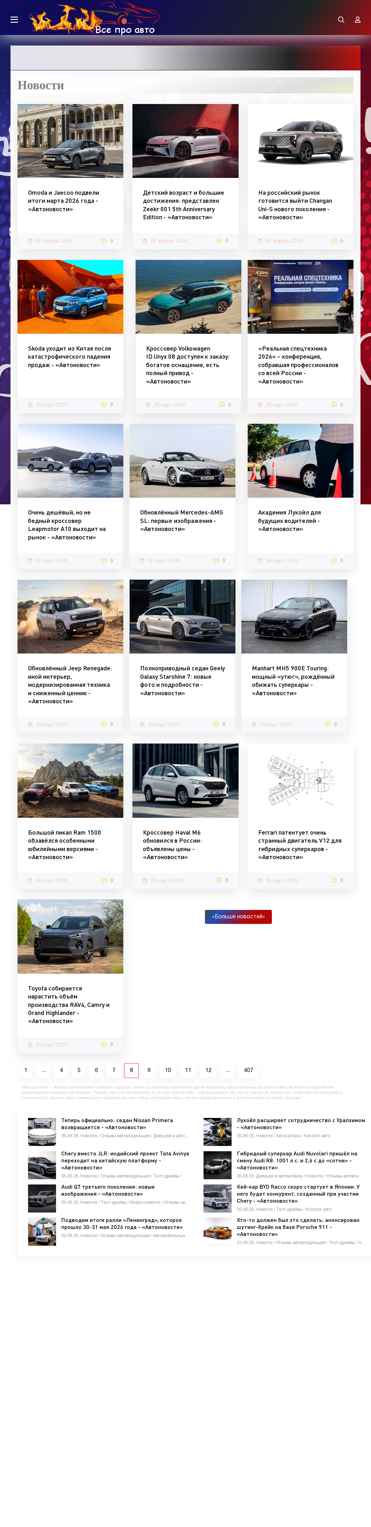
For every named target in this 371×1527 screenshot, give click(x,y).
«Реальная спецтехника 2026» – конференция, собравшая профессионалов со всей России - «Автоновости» (298, 364)
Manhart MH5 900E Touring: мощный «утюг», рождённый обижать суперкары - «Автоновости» (293, 680)
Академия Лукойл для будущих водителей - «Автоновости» (289, 520)
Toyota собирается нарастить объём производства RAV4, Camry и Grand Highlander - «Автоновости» (69, 1004)
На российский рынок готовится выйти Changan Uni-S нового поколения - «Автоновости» (295, 204)
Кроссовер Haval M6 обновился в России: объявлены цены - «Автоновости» (172, 844)
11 (188, 1070)
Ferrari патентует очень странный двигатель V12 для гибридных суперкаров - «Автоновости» (300, 844)
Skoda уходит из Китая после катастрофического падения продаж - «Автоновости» (69, 356)
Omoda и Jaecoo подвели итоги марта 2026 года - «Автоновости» (63, 200)
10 (168, 1070)
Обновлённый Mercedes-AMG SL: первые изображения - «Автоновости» (181, 520)
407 (248, 1070)
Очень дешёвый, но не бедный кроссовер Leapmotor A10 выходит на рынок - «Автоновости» (67, 524)
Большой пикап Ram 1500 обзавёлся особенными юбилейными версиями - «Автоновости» (64, 844)
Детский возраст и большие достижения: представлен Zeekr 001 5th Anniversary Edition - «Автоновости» (183, 204)
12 (208, 1070)
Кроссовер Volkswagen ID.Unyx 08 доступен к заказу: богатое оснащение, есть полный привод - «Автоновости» (187, 364)
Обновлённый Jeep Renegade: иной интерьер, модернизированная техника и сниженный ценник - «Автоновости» (70, 684)
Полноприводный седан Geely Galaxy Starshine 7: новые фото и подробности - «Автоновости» (182, 680)
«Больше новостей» (238, 916)
